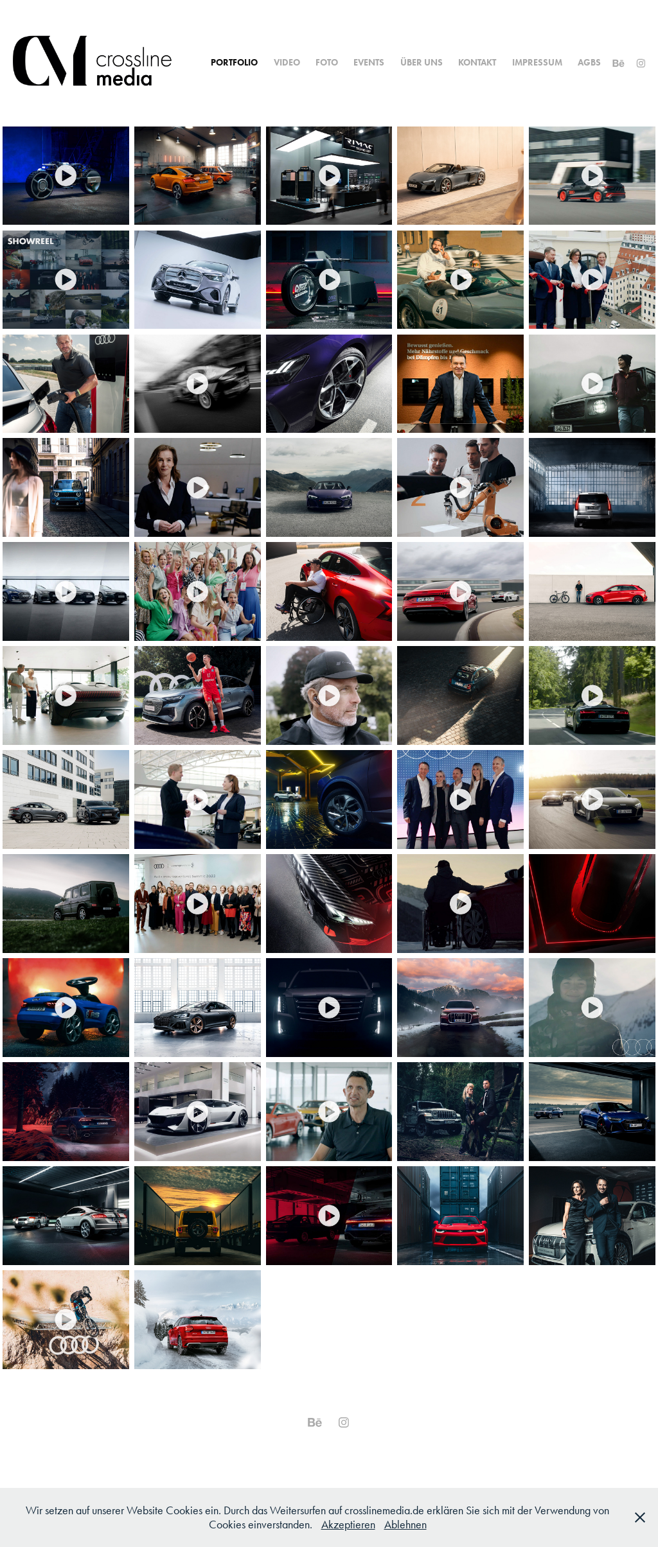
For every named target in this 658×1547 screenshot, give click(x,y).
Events (368, 62)
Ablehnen (405, 1524)
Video (287, 62)
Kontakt (477, 62)
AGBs (589, 62)
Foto (327, 62)
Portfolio (234, 62)
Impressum (537, 62)
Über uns (421, 62)
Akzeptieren (348, 1524)
